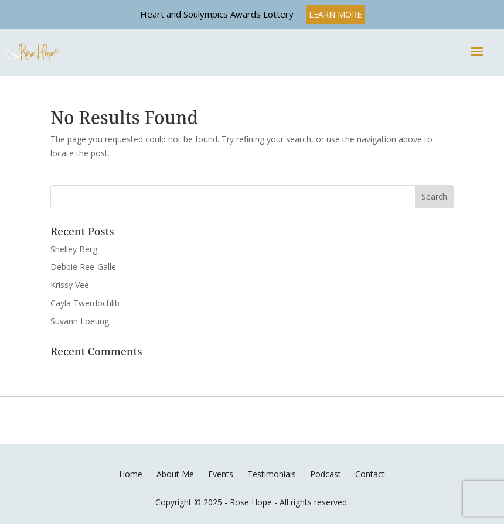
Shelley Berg (73, 249)
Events (220, 474)
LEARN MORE (335, 14)
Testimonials (271, 474)
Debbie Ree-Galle (83, 266)
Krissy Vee (69, 284)
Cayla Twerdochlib (85, 303)
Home (130, 474)
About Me (175, 474)
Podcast (325, 474)
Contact (370, 474)
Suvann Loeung (79, 321)
